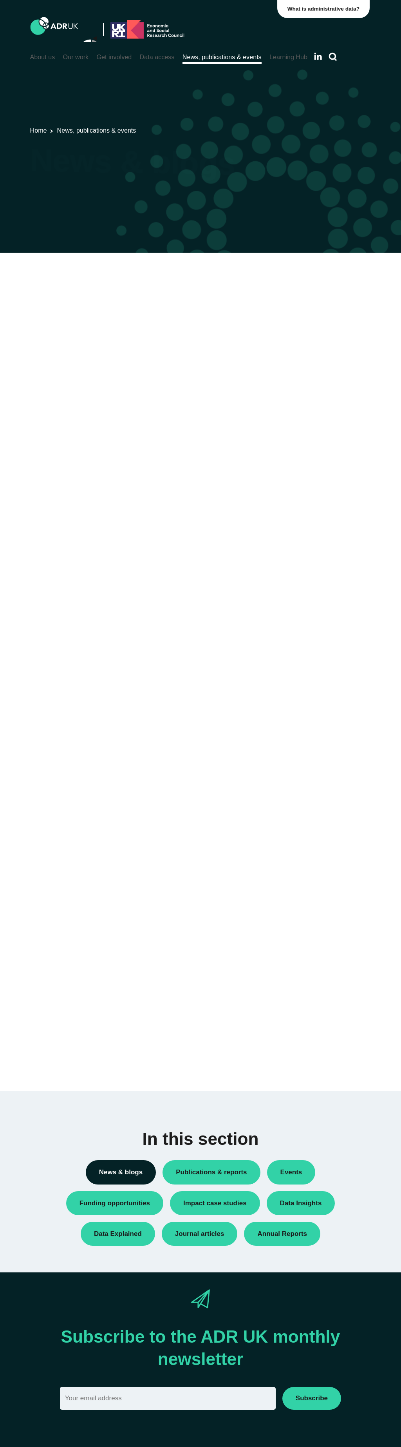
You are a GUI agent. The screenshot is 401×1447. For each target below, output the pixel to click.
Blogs (292, 322)
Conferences (302, 335)
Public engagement (310, 451)
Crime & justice (305, 864)
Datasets (297, 384)
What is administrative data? (325, 9)
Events (294, 398)
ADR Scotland (303, 642)
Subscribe (312, 1398)
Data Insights (302, 348)
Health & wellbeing (309, 900)
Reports (295, 465)
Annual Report (304, 308)
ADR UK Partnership (312, 655)
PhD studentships (308, 424)
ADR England (303, 615)
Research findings (308, 478)
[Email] (168, 1398)
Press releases (304, 438)
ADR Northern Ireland (313, 629)
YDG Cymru (301, 705)
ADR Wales (300, 669)
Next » (248, 302)
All (288, 272)
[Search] (333, 57)
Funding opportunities (313, 411)
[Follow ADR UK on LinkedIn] (318, 56)
